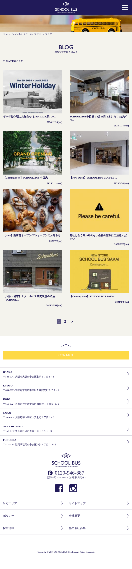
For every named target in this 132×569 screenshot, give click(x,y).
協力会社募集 (99, 528)
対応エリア (33, 503)
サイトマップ (99, 503)
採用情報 (33, 528)
